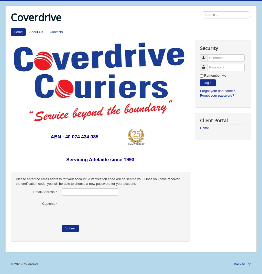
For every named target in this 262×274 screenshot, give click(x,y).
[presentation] (101, 210)
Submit (70, 228)
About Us (36, 32)
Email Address (45, 192)
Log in (207, 83)
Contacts (56, 32)
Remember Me (215, 75)
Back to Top (242, 264)
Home (18, 32)
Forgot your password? (217, 95)
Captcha (49, 204)
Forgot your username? (217, 91)
